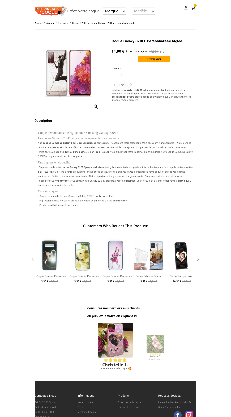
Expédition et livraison (130, 402)
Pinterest (130, 85)
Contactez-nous (45, 395)
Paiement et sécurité (129, 407)
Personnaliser (154, 59)
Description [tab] (43, 121)
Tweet (123, 85)
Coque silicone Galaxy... (149, 276)
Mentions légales (86, 412)
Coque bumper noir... (182, 276)
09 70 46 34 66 (47, 402)
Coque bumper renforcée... (52, 276)
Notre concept (85, 402)
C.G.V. (80, 407)
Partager (115, 85)
